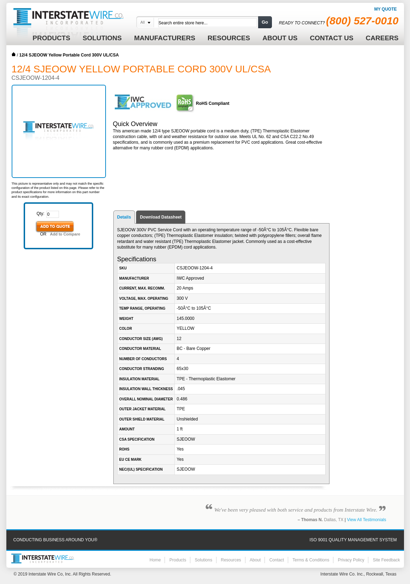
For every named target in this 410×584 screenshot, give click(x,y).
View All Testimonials (366, 519)
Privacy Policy (351, 560)
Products (178, 560)
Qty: (40, 213)
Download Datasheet (161, 217)
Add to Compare (65, 234)
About (255, 560)
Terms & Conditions (310, 560)
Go (265, 22)
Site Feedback (386, 560)
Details (124, 217)
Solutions (203, 560)
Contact (276, 560)
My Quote (385, 9)
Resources (231, 560)
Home (14, 54)
